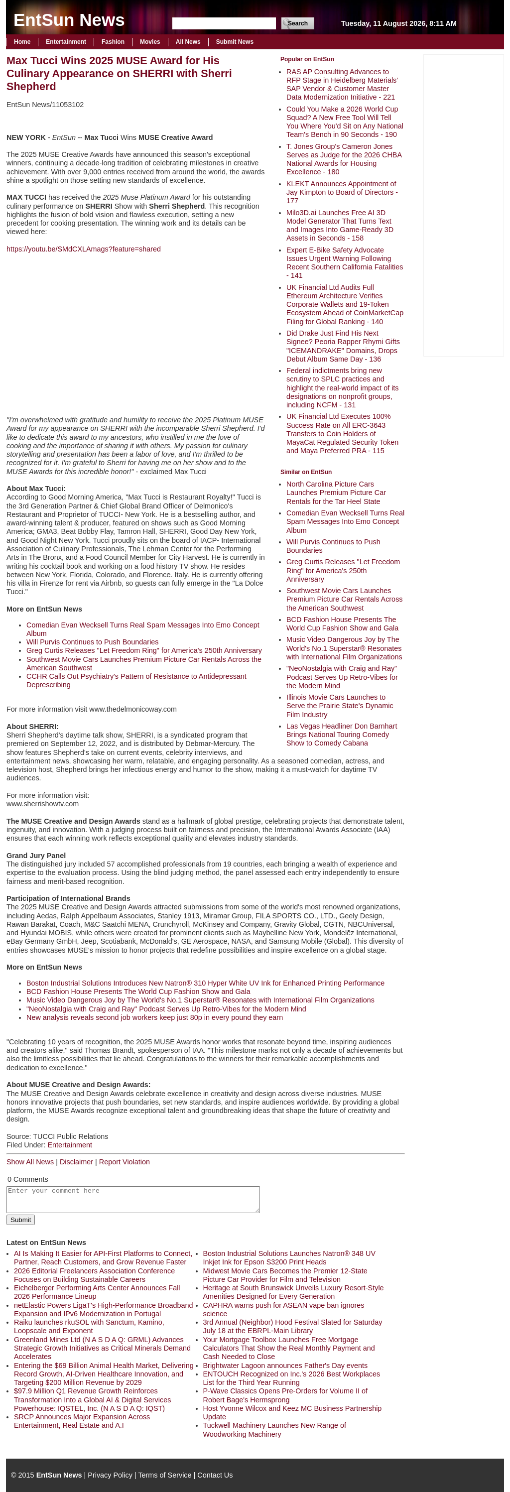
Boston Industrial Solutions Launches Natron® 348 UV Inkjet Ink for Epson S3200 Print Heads (289, 1257)
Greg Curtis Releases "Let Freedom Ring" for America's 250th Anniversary (343, 570)
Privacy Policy (110, 1475)
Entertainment (66, 41)
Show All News (30, 1162)
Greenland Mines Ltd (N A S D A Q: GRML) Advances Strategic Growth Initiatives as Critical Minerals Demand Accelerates (102, 1348)
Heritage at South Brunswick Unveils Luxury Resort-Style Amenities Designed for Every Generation (293, 1292)
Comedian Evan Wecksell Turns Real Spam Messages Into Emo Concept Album (345, 521)
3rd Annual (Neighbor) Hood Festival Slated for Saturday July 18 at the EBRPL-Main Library (292, 1326)
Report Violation (124, 1162)
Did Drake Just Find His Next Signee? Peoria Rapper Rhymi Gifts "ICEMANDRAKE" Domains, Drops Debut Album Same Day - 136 (343, 346)
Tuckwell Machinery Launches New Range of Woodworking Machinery (274, 1429)
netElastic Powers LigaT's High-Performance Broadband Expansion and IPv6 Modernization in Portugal (103, 1309)
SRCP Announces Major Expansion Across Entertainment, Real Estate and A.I (82, 1421)
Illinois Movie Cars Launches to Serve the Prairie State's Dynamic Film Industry (339, 706)
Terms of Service (164, 1475)
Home (22, 41)
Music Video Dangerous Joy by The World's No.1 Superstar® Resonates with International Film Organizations (344, 648)
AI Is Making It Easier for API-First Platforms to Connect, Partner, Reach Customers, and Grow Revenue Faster (103, 1257)
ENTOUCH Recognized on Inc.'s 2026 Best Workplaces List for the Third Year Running (292, 1378)
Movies (150, 41)
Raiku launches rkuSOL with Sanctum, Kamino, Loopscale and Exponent (89, 1326)
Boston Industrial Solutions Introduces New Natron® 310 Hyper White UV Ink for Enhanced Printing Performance (205, 983)
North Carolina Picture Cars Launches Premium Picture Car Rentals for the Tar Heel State (336, 492)
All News (188, 41)
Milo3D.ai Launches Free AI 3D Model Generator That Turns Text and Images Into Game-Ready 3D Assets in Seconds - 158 (339, 226)
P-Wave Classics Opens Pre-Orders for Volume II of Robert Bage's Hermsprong (285, 1395)
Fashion (113, 41)
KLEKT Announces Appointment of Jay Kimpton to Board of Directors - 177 (342, 192)
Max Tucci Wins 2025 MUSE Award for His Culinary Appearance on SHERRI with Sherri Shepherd (119, 73)
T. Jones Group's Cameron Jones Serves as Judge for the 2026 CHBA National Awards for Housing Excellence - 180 (343, 159)
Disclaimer (76, 1162)
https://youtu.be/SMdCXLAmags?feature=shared (83, 249)
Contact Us (215, 1475)
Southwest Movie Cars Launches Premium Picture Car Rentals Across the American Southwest (344, 599)
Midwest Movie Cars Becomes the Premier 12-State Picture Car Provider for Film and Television (285, 1275)
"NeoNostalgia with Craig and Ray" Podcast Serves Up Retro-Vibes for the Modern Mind (342, 677)
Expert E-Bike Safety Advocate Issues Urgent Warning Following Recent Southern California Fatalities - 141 (344, 263)
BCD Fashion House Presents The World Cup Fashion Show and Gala (342, 624)
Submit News (235, 41)
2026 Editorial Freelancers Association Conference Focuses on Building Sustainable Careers (94, 1275)
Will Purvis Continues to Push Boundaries (92, 642)
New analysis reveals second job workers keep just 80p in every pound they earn (154, 1017)
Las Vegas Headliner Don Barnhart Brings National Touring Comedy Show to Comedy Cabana (341, 734)
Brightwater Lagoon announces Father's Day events (285, 1365)
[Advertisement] (464, 204)
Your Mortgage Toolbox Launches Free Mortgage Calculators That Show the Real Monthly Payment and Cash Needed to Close (289, 1348)
